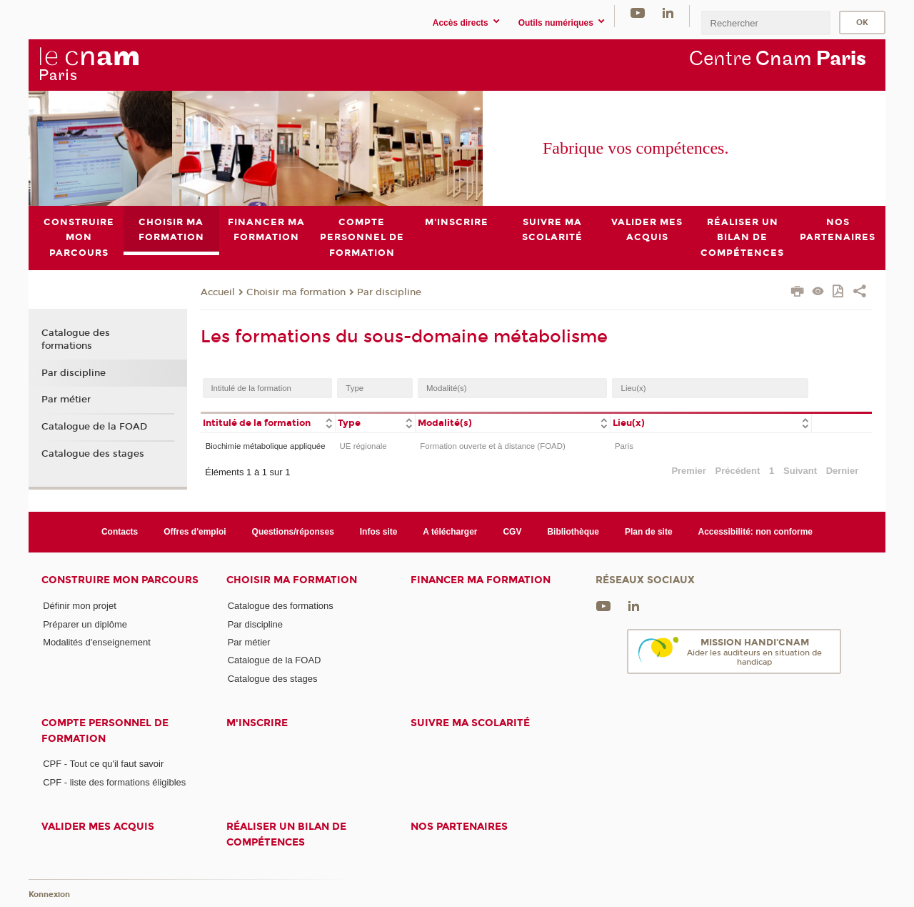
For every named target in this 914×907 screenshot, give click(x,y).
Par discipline (389, 291)
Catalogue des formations (75, 339)
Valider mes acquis (97, 827)
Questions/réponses (293, 532)
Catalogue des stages (92, 453)
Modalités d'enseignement (97, 642)
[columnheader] (268, 422)
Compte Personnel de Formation (105, 730)
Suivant (800, 470)
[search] (765, 22)
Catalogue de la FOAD (94, 426)
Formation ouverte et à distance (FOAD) (492, 445)
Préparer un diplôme (85, 623)
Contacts (119, 532)
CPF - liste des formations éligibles (114, 781)
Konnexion (49, 894)
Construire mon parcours (120, 580)
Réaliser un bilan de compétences (286, 834)
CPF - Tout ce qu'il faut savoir (103, 763)
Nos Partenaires (459, 827)
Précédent (737, 470)
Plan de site (649, 532)
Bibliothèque (573, 532)
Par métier (66, 399)
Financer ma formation (481, 580)
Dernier (842, 470)
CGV (512, 532)
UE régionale (363, 445)
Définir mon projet (79, 605)
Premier (688, 470)
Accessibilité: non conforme (755, 532)
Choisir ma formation (296, 291)
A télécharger (450, 532)
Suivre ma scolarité (470, 723)
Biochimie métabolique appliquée (266, 445)
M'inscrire (257, 723)
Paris (624, 445)
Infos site (379, 532)
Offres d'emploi (195, 532)
